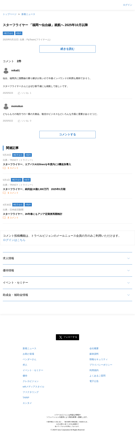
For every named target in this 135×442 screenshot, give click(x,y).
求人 (25, 364)
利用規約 (94, 370)
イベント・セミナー (15, 282)
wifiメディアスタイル (33, 386)
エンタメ (27, 403)
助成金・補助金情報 (15, 294)
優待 (25, 375)
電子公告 (94, 381)
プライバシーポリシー (100, 364)
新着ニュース (28, 14)
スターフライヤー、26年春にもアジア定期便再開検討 (32, 214)
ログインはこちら (14, 239)
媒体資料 (94, 354)
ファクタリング (31, 392)
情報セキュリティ (98, 359)
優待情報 (8, 270)
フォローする (70, 337)
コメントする (67, 134)
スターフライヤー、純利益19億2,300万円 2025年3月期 (34, 189)
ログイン (127, 5)
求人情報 (8, 258)
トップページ (10, 14)
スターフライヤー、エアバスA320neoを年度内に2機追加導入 (37, 164)
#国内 (19, 33)
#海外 (28, 204)
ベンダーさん (29, 359)
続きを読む (67, 48)
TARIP (26, 397)
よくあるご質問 (97, 375)
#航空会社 (8, 33)
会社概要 (94, 348)
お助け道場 (28, 354)
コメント (13, 168)
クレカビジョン (31, 381)
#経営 (27, 180)
